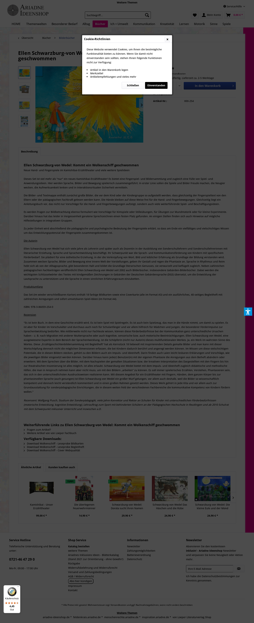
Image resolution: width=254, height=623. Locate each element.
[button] (248, 311)
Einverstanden (156, 85)
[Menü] (18, 587)
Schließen (133, 85)
